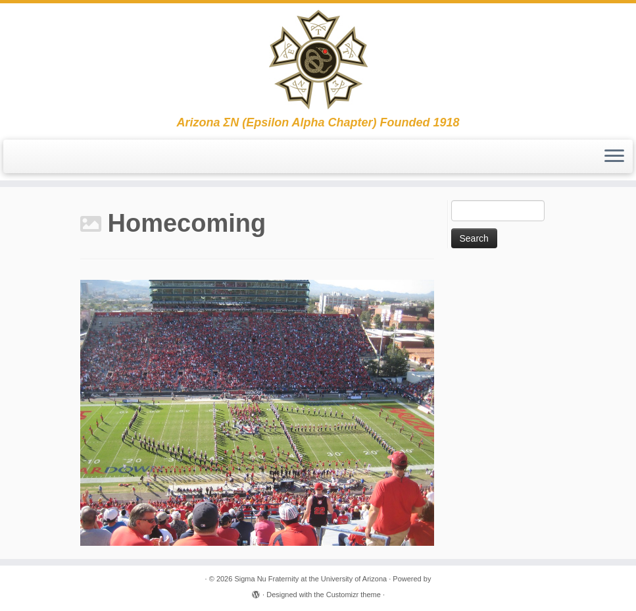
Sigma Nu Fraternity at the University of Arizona (310, 579)
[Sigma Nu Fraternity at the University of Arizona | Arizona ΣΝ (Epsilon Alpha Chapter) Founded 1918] (318, 59)
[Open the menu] (614, 157)
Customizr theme (353, 594)
